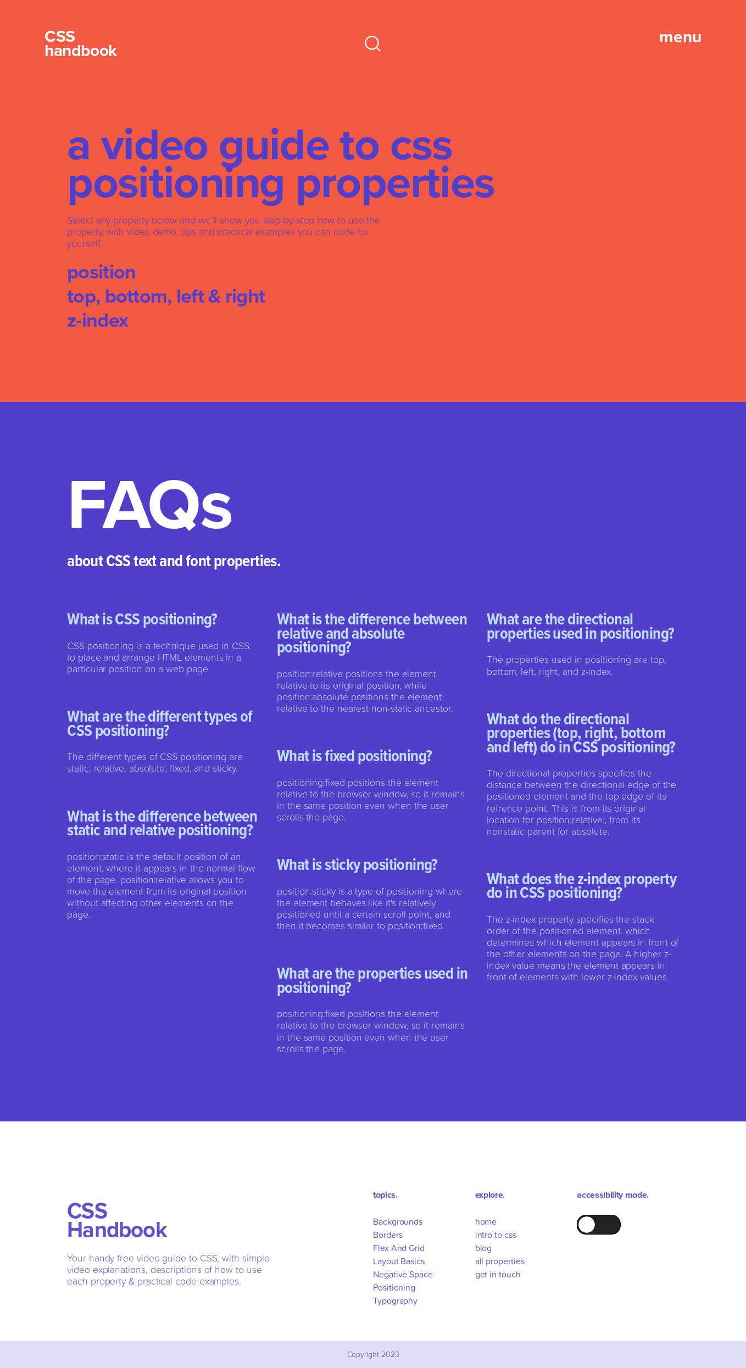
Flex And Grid (399, 1248)
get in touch (498, 1274)
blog (483, 1248)
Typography (395, 1300)
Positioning (394, 1287)
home (486, 1221)
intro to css (495, 1235)
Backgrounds (397, 1221)
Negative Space (403, 1274)
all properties (500, 1261)
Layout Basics (399, 1261)
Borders (387, 1235)
